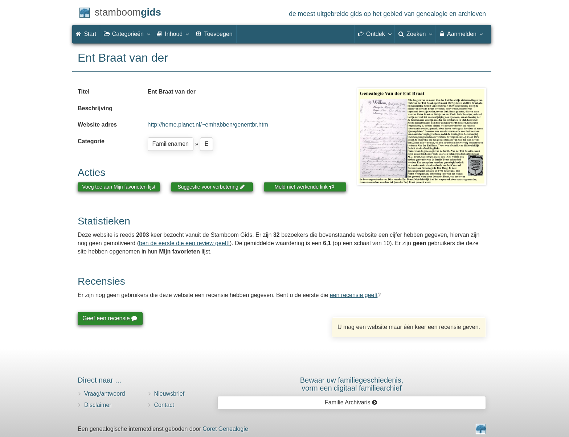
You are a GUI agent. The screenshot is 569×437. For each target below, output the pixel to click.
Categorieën (127, 33)
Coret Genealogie (225, 429)
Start (86, 34)
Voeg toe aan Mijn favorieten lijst (119, 187)
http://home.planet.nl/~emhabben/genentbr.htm (208, 124)
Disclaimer (97, 405)
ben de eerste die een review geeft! (184, 243)
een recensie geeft (354, 295)
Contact (164, 405)
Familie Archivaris (351, 402)
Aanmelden (460, 33)
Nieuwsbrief (169, 394)
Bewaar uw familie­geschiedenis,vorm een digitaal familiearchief (352, 384)
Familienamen (170, 144)
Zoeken (415, 33)
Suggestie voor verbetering (211, 187)
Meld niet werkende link (305, 187)
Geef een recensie (109, 318)
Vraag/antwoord (104, 394)
